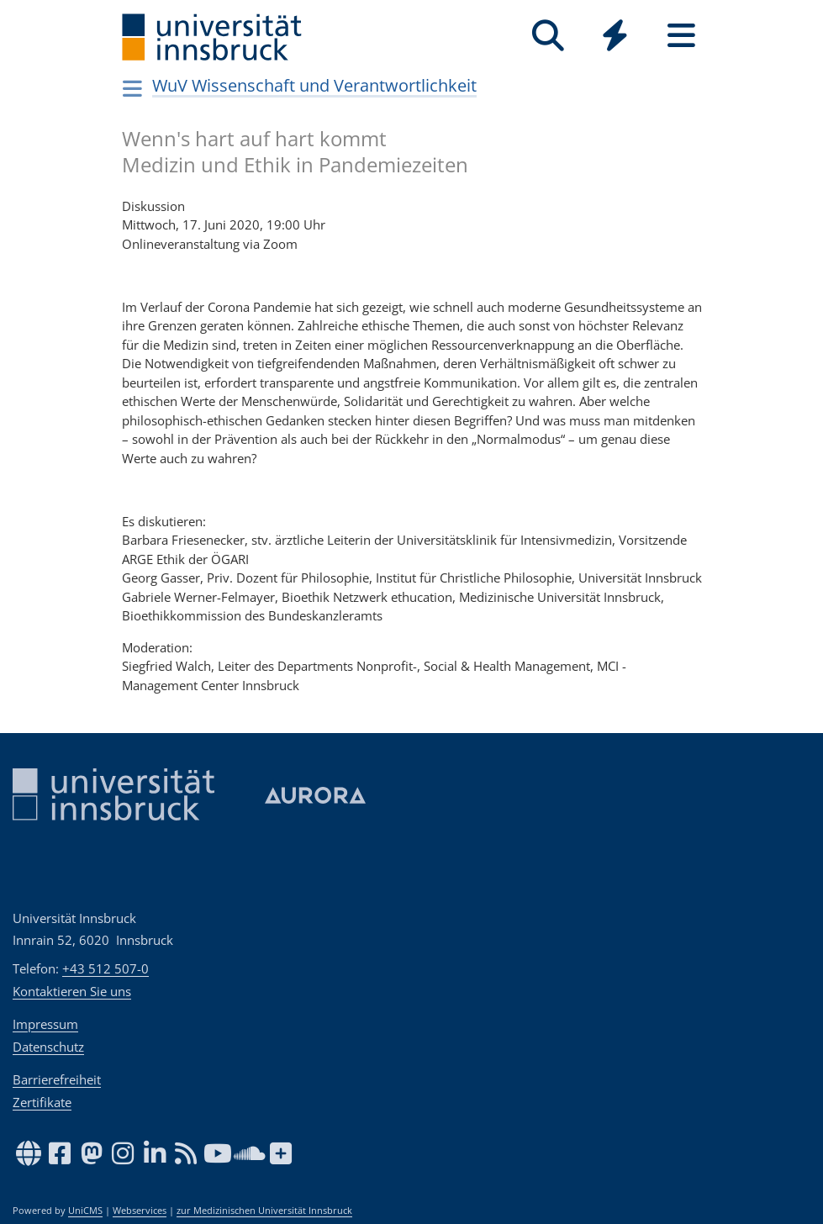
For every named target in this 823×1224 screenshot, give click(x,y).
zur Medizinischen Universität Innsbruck (264, 1210)
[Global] (615, 37)
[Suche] (548, 36)
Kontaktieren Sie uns (72, 991)
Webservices (139, 1210)
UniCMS (85, 1210)
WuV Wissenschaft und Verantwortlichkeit (314, 85)
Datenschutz (48, 1046)
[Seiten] (681, 36)
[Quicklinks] (615, 36)
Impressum (45, 1024)
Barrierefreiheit (57, 1079)
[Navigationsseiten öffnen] (133, 88)
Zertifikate (42, 1102)
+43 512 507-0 (105, 968)
